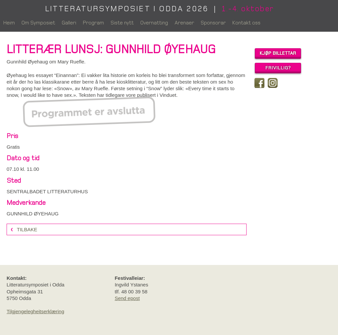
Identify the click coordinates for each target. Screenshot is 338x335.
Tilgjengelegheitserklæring (35, 311)
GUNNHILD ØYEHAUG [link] (33, 213)
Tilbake (27, 229)
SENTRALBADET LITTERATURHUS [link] (47, 191)
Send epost (127, 298)
